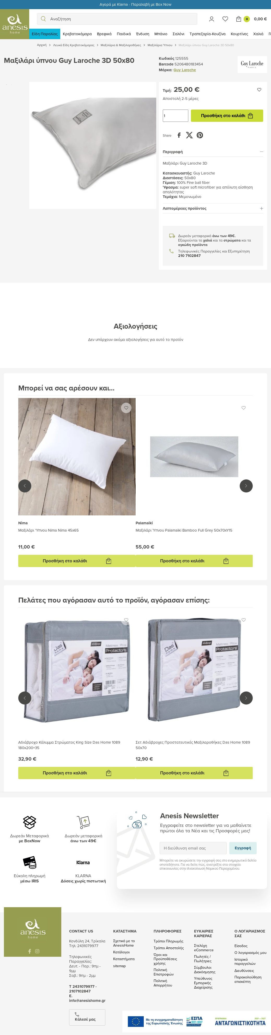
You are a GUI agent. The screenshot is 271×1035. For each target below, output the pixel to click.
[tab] (213, 152)
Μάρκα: (165, 70)
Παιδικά (124, 34)
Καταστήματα (124, 959)
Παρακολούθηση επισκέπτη (248, 979)
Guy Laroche (184, 70)
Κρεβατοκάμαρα (77, 34)
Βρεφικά (104, 34)
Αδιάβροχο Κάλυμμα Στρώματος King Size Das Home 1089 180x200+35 (69, 744)
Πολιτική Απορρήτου (163, 983)
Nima (23, 523)
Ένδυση (142, 34)
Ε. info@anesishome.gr (87, 998)
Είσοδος (241, 946)
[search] (43, 19)
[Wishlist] (225, 18)
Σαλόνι (178, 34)
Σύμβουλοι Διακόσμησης (204, 969)
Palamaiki (144, 523)
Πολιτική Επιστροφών (164, 972)
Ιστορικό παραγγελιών (245, 961)
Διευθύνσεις (244, 970)
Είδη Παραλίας (45, 34)
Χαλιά (258, 34)
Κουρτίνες (239, 34)
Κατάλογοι (121, 952)
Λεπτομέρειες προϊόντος (213, 208)
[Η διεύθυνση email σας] (193, 848)
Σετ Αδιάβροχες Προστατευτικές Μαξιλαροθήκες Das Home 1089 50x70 (193, 744)
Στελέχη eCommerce (204, 947)
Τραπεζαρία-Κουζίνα (208, 34)
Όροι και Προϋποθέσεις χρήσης (165, 959)
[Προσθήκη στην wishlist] (259, 90)
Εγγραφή (243, 848)
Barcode (166, 64)
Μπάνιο (160, 34)
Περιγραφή (213, 151)
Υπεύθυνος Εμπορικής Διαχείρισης (203, 982)
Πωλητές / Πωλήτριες (203, 958)
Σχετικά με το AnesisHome (124, 943)
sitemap (119, 966)
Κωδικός (166, 58)
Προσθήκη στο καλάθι (227, 115)
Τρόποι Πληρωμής (168, 941)
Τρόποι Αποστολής (169, 948)
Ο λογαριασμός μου (250, 952)
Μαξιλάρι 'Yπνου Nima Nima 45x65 (48, 530)
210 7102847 (189, 256)
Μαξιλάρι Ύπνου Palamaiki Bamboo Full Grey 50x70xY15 (184, 530)
